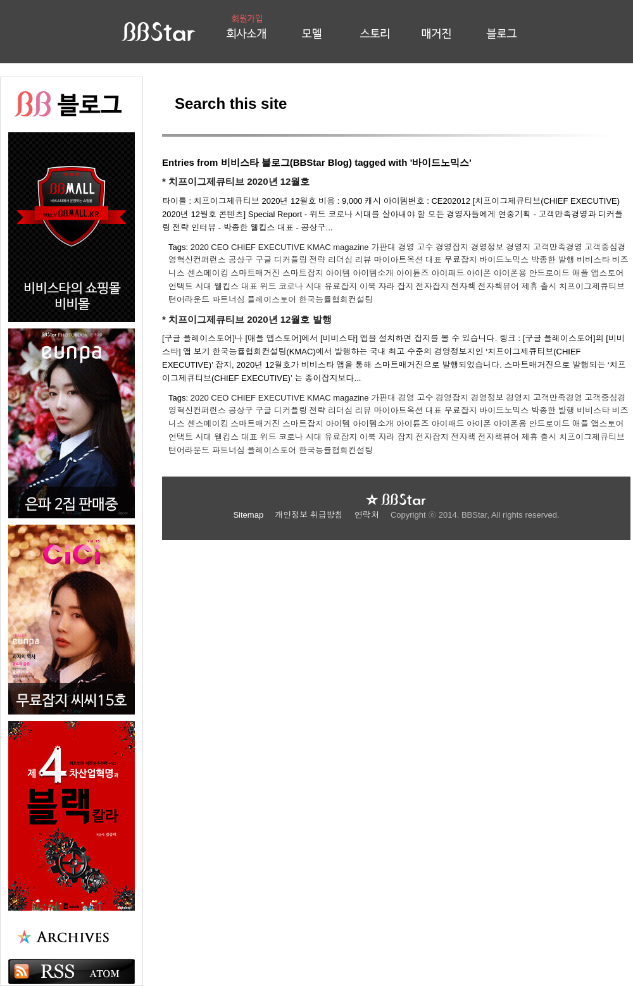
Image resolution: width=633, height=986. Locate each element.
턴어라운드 (189, 299)
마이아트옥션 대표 (407, 260)
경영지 (518, 247)
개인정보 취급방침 (310, 515)
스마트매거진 (255, 273)
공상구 (241, 260)
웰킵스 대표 (236, 286)
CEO (220, 247)
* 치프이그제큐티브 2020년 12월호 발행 (247, 319)
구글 (263, 260)
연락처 (368, 515)
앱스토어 (607, 273)
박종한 (543, 260)
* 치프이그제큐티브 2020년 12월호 (236, 181)
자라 (387, 286)
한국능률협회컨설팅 (336, 299)
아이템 (338, 273)
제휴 (530, 286)
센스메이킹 (208, 273)
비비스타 (593, 260)
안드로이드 (549, 273)
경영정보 (487, 247)
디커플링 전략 (300, 260)
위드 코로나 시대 (291, 286)
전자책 (463, 286)
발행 (566, 260)
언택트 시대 (190, 286)
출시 (548, 286)
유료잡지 (340, 286)
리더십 (340, 260)
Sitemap (249, 515)
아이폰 (479, 273)
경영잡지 (452, 247)
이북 (368, 286)
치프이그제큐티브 (592, 286)
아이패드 (447, 273)
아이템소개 (373, 273)
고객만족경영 (557, 247)
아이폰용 (510, 273)
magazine (350, 247)
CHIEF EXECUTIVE (267, 247)
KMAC (319, 247)
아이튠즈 (412, 273)
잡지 (405, 286)
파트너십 (228, 299)
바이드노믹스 (504, 260)
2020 (200, 247)
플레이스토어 (271, 299)
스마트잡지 (302, 273)
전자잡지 (432, 286)
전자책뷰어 (498, 286)
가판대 (383, 247)
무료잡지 (460, 260)
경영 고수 (416, 247)
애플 (580, 273)
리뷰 (363, 260)
